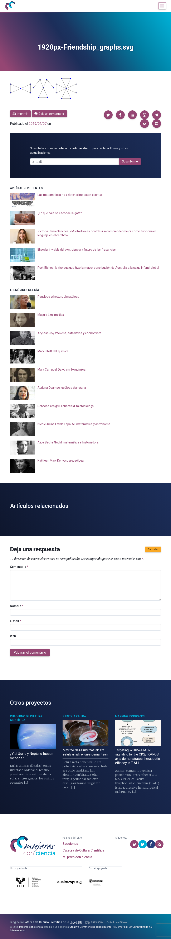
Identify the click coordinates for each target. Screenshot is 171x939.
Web (13, 636)
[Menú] (162, 5)
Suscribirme (130, 161)
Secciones (70, 844)
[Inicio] (10, 6)
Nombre (16, 606)
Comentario (19, 566)
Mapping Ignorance (130, 716)
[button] (108, 114)
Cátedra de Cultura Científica (83, 850)
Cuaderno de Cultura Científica (26, 718)
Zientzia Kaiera (74, 716)
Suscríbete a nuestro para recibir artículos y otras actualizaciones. (79, 150)
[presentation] (85, 200)
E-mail (15, 621)
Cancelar (153, 549)
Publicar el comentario (30, 652)
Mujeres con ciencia (77, 857)
